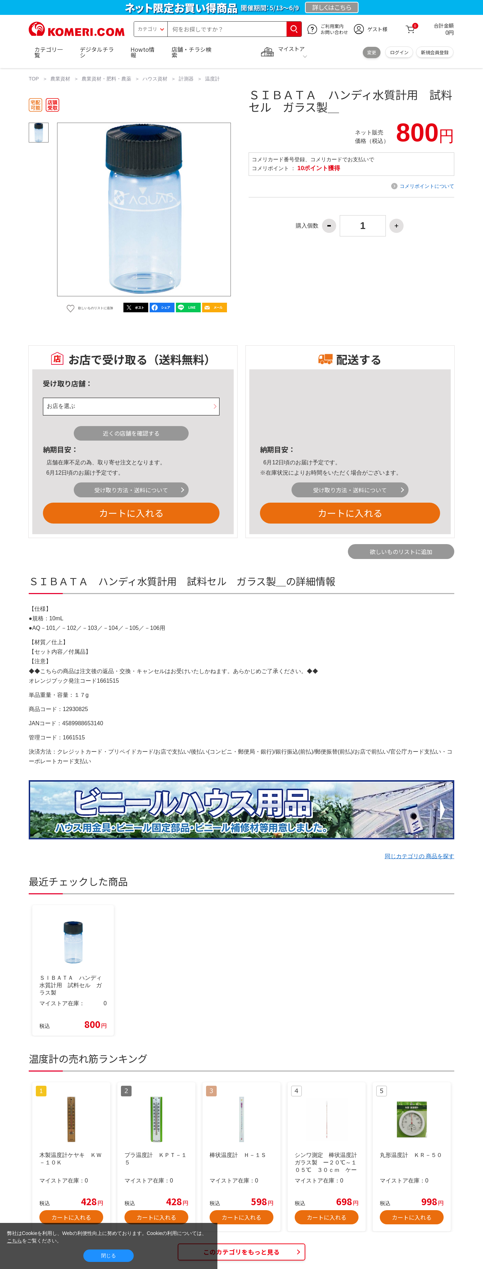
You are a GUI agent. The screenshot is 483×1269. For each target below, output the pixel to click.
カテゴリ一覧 (48, 52)
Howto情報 (143, 52)
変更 (371, 52)
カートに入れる (131, 512)
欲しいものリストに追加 (401, 551)
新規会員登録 (435, 52)
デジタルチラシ (97, 52)
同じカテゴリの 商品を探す (419, 856)
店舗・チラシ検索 (191, 52)
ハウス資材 (155, 79)
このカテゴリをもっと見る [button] (241, 1251)
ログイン (399, 52)
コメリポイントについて (427, 186)
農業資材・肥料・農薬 (106, 79)
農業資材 (60, 79)
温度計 (212, 79)
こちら (14, 1240)
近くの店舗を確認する (131, 433)
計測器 (186, 79)
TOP (34, 79)
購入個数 (307, 226)
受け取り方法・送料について (131, 490)
